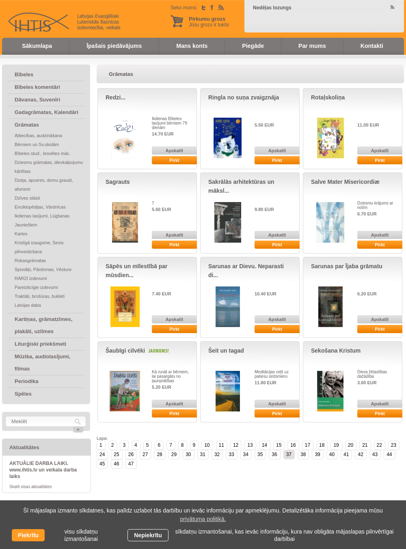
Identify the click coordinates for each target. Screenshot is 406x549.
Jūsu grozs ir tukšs (209, 22)
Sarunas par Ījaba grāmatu (346, 266)
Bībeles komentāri (37, 87)
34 (245, 454)
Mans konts (191, 46)
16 (293, 445)
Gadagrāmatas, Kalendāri (46, 112)
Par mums (312, 46)
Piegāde (253, 46)
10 (206, 445)
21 (364, 445)
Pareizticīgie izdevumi (36, 287)
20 (350, 445)
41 (346, 454)
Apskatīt (174, 150)
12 (235, 445)
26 (131, 454)
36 (274, 454)
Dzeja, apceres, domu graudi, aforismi (44, 185)
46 (116, 464)
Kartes (21, 233)
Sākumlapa (37, 46)
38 (303, 454)
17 (307, 445)
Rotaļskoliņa (328, 97)
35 (260, 454)
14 (264, 445)
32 (217, 454)
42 (360, 454)
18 (321, 445)
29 (174, 454)
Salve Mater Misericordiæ (345, 182)
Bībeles (24, 74)
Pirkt (174, 160)
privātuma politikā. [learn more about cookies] (203, 519)
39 (317, 454)
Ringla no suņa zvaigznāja (243, 97)
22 (379, 445)
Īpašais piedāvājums (114, 46)
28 (159, 454)
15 (278, 445)
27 (145, 454)
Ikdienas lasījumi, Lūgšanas (42, 215)
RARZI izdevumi (31, 278)
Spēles (23, 394)
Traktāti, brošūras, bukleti (40, 296)
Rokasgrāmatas (30, 260)
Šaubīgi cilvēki (125, 350)
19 (336, 445)
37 (289, 454)
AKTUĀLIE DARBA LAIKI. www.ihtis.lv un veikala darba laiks (43, 470)
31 (202, 454)
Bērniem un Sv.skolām (37, 144)
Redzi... (115, 97)
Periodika (27, 381)
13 (250, 445)
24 (102, 454)
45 (102, 464)
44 (389, 454)
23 (393, 445)
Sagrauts (118, 182)
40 (332, 454)
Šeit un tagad (226, 350)
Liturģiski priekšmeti (40, 344)
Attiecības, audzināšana (38, 135)
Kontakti (372, 46)
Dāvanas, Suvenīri (37, 100)
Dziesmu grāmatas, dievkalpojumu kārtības (49, 167)
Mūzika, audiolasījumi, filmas (42, 362)
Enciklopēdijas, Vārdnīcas (40, 207)
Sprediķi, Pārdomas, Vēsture (43, 269)
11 (221, 445)
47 (131, 464)
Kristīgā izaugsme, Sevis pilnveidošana (39, 247)
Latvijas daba (28, 305)
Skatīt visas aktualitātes (30, 486)
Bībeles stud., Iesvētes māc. (43, 153)
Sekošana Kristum (336, 350)
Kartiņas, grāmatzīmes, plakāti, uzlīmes (43, 325)
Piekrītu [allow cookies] (28, 535)
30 (188, 454)
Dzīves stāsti (27, 198)
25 (116, 454)
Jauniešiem (26, 224)
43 (375, 454)
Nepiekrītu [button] (148, 535)
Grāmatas (27, 125)
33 (231, 454)
